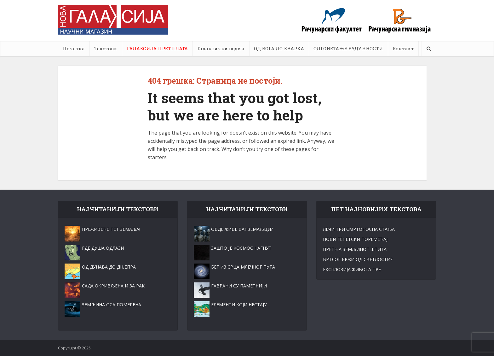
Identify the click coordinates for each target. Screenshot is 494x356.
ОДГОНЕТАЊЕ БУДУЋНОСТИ (348, 48)
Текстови (105, 48)
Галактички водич (220, 48)
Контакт (403, 48)
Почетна (74, 48)
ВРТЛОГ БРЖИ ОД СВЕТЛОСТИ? (357, 259)
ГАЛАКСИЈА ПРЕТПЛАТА (157, 48)
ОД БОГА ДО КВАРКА (279, 48)
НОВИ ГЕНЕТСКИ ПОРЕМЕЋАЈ (355, 239)
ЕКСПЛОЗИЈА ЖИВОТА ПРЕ (352, 269)
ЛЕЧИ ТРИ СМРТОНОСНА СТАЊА (359, 229)
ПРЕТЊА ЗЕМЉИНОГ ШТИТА (355, 249)
